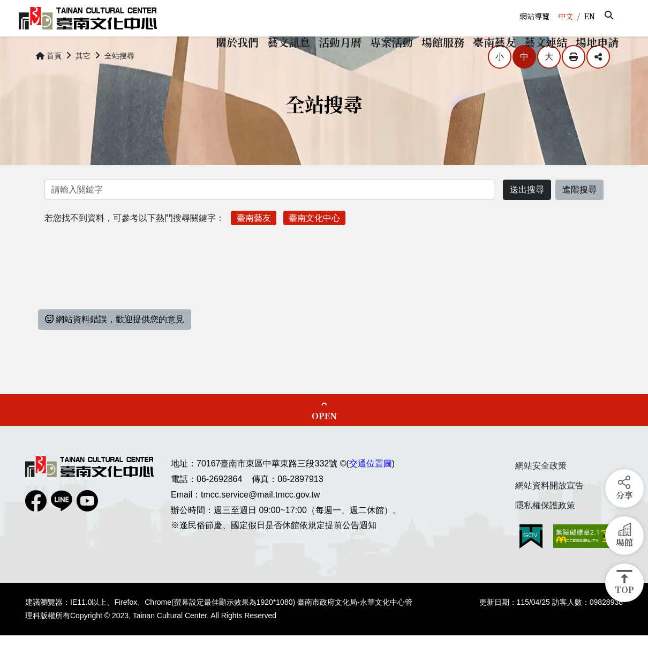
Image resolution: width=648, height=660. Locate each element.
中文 (565, 16)
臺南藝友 (254, 242)
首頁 (49, 80)
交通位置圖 (370, 488)
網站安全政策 (541, 490)
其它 (83, 80)
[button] (608, 15)
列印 (573, 81)
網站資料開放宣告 (549, 510)
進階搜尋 (579, 214)
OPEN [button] (324, 440)
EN (589, 16)
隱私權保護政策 (545, 529)
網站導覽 (534, 16)
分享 (598, 81)
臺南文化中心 (314, 242)
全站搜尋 (119, 80)
